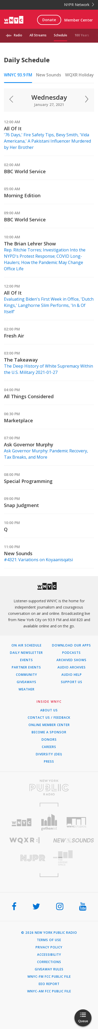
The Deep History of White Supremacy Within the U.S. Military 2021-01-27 (48, 369)
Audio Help (71, 674)
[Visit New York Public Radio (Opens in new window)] (49, 787)
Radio (18, 35)
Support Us (71, 682)
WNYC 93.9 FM (18, 75)
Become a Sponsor (49, 732)
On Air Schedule (26, 645)
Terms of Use (49, 940)
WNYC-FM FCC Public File (49, 976)
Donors (49, 739)
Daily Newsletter (26, 652)
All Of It (13, 128)
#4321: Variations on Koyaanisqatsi (38, 560)
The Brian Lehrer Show (30, 243)
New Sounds (48, 75)
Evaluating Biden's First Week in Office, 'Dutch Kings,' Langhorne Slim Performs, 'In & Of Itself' (49, 305)
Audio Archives (71, 667)
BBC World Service (25, 171)
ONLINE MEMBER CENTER (49, 725)
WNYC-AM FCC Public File (49, 991)
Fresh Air (14, 336)
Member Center (78, 20)
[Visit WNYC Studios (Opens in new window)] (76, 822)
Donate (49, 19)
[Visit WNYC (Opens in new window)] (21, 822)
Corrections (49, 962)
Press (49, 761)
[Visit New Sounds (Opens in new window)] (73, 840)
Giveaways (26, 682)
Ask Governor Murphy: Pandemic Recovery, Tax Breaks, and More (46, 454)
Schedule (60, 35)
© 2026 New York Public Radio (49, 932)
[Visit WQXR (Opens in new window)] (24, 840)
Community (26, 674)
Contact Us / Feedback (49, 717)
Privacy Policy (49, 947)
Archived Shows (71, 660)
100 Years (81, 35)
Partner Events (26, 667)
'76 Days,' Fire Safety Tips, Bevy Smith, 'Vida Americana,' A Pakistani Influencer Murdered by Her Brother (47, 141)
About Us (49, 710)
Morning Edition (22, 195)
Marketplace (18, 420)
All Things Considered (29, 396)
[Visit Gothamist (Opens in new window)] (49, 822)
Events (26, 660)
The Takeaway (21, 360)
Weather (26, 689)
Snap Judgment (21, 505)
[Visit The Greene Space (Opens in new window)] (73, 858)
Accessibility (49, 954)
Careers (49, 747)
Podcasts (71, 652)
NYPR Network (79, 4)
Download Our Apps (71, 645)
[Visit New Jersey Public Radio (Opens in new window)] (24, 858)
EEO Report (49, 984)
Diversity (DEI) (49, 754)
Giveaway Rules (49, 969)
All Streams (38, 35)
